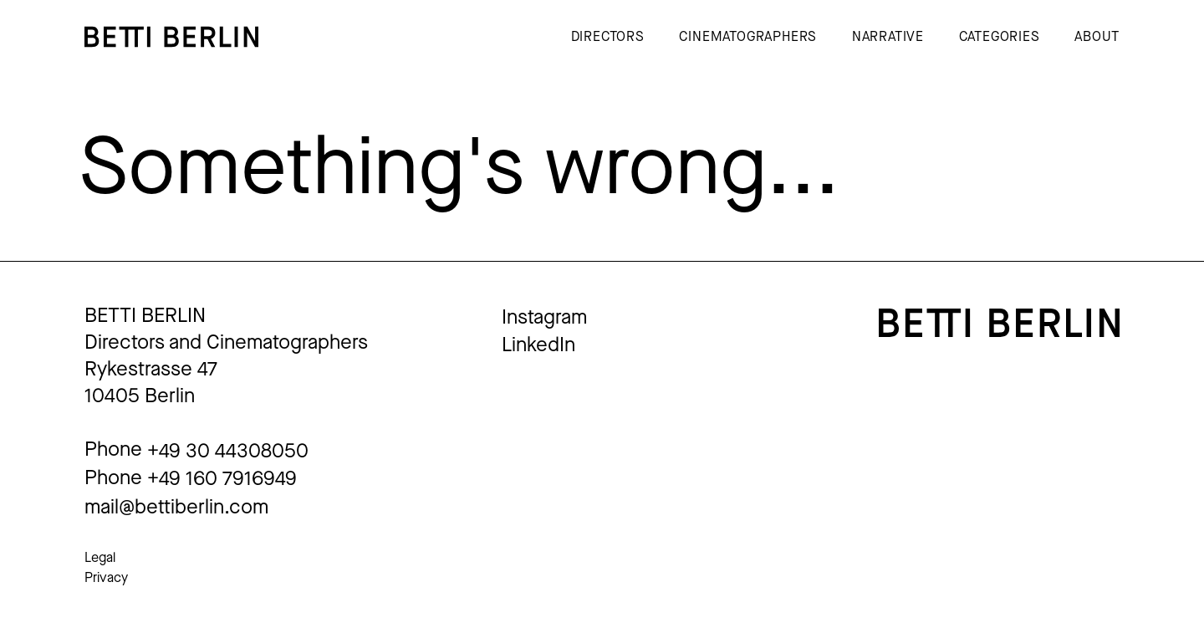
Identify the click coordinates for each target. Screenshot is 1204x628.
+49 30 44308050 (228, 450)
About (1097, 36)
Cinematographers (748, 36)
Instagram (544, 317)
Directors (608, 36)
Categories (999, 36)
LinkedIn (538, 344)
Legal (99, 557)
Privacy (106, 577)
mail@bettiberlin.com (176, 506)
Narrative (888, 36)
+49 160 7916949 (222, 478)
